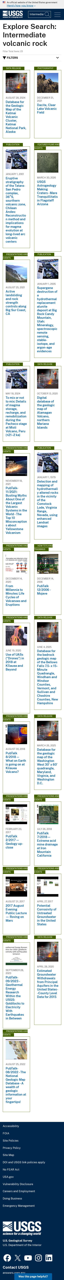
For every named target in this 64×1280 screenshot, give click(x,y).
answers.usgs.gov (14, 1272)
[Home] (13, 17)
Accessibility (11, 1126)
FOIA (6, 1133)
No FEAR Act (11, 1169)
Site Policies (10, 1140)
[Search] (47, 14)
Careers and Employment (19, 1191)
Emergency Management (19, 1205)
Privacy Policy (12, 1148)
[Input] (39, 14)
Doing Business (12, 1198)
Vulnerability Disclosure (18, 1184)
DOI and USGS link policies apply (24, 1162)
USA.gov (8, 1176)
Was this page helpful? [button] (33, 1276)
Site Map (8, 1155)
